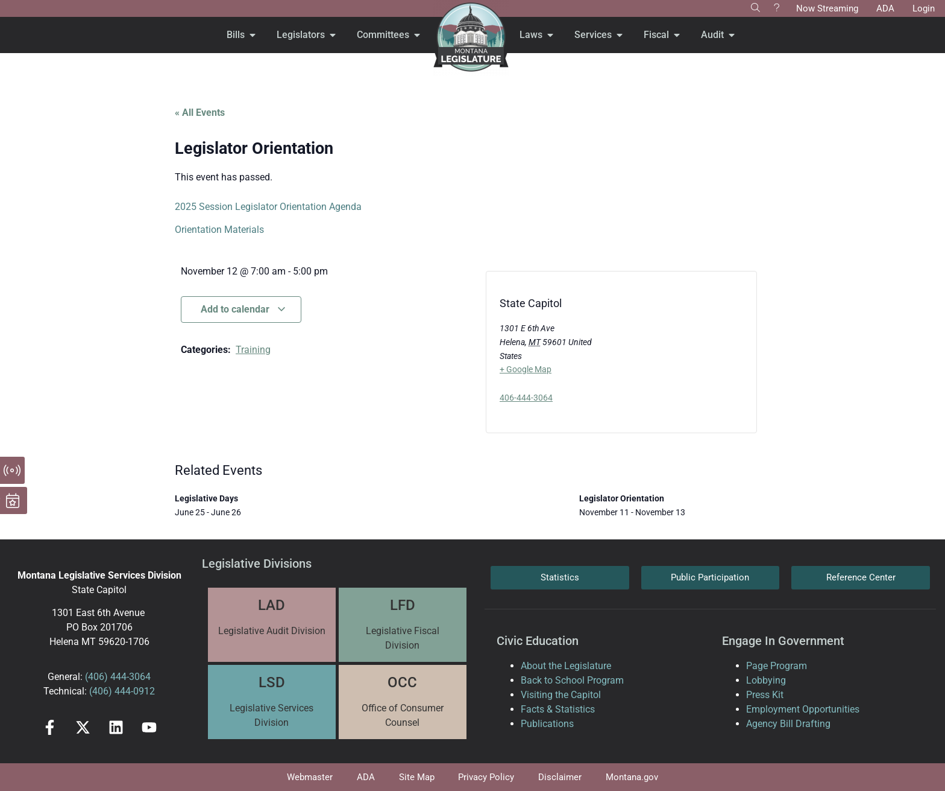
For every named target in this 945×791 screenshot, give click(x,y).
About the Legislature (566, 666)
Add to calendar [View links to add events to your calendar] (243, 309)
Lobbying (766, 680)
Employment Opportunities (802, 709)
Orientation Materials (219, 229)
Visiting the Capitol (561, 694)
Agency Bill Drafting (788, 723)
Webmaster (310, 777)
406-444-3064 (526, 397)
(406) (96, 676)
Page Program (776, 666)
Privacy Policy (487, 777)
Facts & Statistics (558, 709)
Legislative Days (206, 498)
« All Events (200, 112)
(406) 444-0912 (122, 691)
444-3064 (129, 676)
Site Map (417, 777)
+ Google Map (525, 369)
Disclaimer (560, 777)
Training (253, 349)
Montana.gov (632, 777)
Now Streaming (827, 8)
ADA (885, 8)
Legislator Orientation (621, 498)
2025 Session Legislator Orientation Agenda (268, 206)
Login (923, 8)
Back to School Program (572, 680)
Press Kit (764, 694)
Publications (547, 723)
